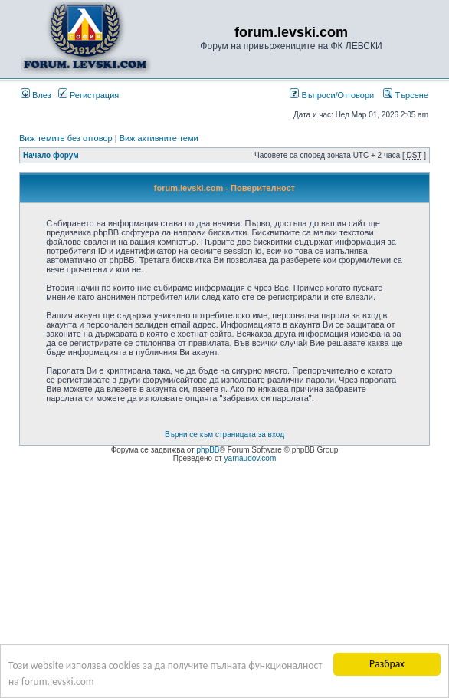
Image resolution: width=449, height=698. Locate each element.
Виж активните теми (159, 138)
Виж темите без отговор (66, 138)
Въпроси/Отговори (332, 95)
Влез (36, 95)
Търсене (405, 95)
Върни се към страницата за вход (224, 434)
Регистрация (88, 95)
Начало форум (51, 155)
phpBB (208, 450)
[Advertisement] (224, 578)
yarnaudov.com (250, 458)
